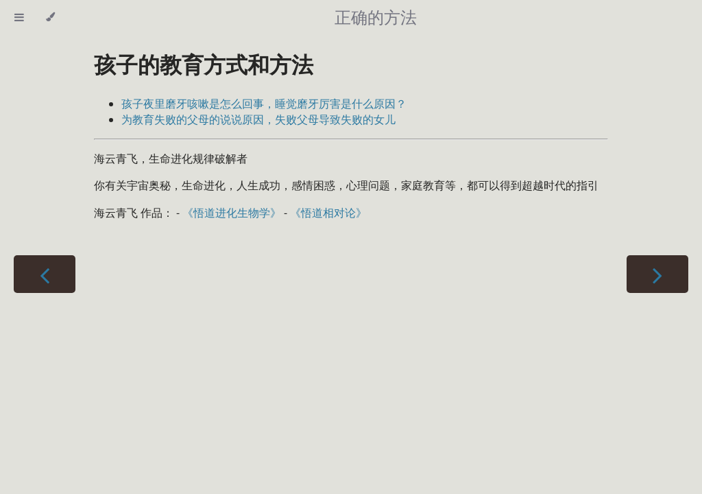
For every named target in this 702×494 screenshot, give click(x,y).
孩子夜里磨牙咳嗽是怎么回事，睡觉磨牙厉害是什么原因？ (264, 103)
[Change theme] (50, 17)
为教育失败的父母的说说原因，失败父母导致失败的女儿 (258, 119)
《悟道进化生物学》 (231, 212)
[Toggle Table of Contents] (19, 17)
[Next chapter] (657, 274)
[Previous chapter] (44, 274)
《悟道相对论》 (328, 212)
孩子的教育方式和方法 (203, 64)
